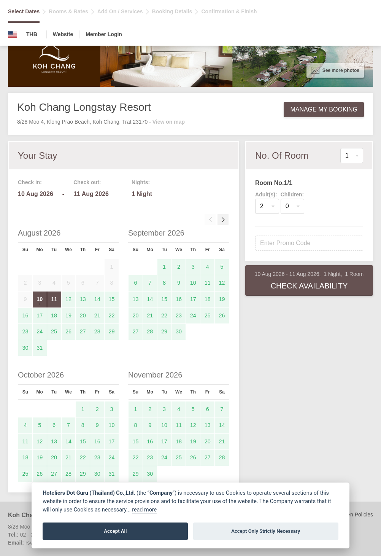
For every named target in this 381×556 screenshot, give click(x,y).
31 (40, 348)
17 (40, 315)
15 (112, 299)
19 (68, 315)
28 (97, 331)
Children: (292, 194)
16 (25, 315)
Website (63, 34)
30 (25, 348)
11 (54, 299)
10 (40, 299)
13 (83, 299)
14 (97, 299)
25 (54, 331)
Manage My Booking (323, 109)
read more (144, 510)
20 (83, 315)
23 (25, 331)
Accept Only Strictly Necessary (265, 531)
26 (68, 331)
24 (40, 331)
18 (54, 315)
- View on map (167, 122)
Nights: (141, 182)
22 (112, 315)
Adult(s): (266, 194)
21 (97, 315)
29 (112, 331)
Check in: (30, 182)
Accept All (115, 531)
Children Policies (353, 514)
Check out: (87, 182)
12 (68, 299)
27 (83, 331)
